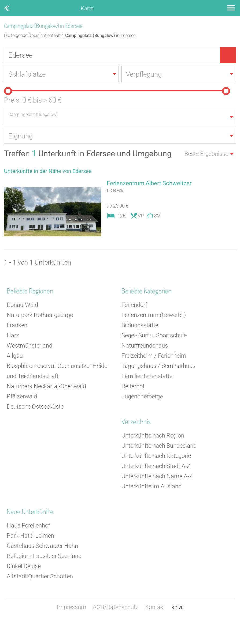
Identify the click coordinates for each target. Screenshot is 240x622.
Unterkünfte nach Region (152, 435)
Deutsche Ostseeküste (35, 406)
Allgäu (15, 355)
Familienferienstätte (146, 376)
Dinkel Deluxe (24, 566)
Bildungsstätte (139, 325)
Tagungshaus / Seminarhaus (158, 366)
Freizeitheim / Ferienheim (153, 355)
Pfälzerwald (22, 396)
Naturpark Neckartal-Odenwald (46, 386)
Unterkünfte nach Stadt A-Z (155, 466)
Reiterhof (133, 386)
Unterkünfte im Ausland (151, 486)
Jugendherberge (142, 396)
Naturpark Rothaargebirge (40, 315)
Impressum (71, 607)
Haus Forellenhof (28, 525)
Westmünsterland (29, 345)
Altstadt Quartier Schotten (40, 576)
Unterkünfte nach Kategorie (156, 456)
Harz (13, 335)
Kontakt (155, 607)
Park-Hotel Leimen (30, 535)
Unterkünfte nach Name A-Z (157, 476)
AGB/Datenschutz (116, 607)
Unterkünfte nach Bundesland (159, 445)
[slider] (8, 91)
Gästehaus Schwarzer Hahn (42, 545)
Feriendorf (134, 304)
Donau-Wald (22, 304)
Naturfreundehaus (144, 345)
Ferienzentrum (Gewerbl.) (153, 315)
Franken (17, 325)
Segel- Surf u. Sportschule (154, 335)
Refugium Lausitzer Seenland (44, 556)
